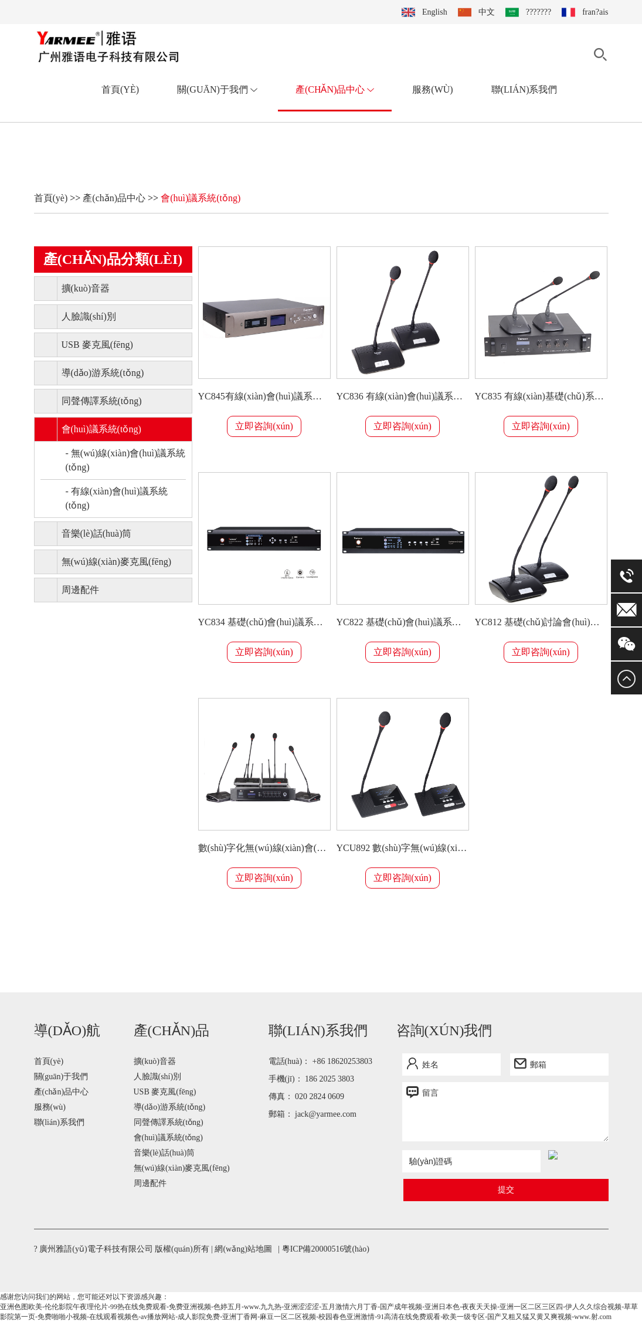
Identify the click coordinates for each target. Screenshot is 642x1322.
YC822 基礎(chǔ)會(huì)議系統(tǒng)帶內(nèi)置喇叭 (403, 622)
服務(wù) (432, 89)
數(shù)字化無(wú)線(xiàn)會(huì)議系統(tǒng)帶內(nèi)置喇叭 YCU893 (264, 848)
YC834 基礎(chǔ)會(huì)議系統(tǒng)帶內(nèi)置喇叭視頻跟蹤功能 (264, 622)
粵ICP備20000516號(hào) (325, 1249)
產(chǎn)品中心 (334, 89)
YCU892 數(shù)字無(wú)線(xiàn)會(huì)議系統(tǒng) (403, 848)
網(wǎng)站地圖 (243, 1249)
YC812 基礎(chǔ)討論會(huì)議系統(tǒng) (541, 622)
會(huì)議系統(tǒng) (200, 198)
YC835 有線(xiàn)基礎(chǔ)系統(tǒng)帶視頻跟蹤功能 (541, 396)
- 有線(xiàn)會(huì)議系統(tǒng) (117, 498)
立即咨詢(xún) (264, 426)
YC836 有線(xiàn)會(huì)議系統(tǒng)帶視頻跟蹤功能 (403, 396)
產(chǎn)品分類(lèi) (113, 259)
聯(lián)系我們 (524, 89)
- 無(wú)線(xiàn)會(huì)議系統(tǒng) (126, 460)
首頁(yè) (120, 89)
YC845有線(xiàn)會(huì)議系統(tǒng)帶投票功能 (264, 396)
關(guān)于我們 (217, 89)
